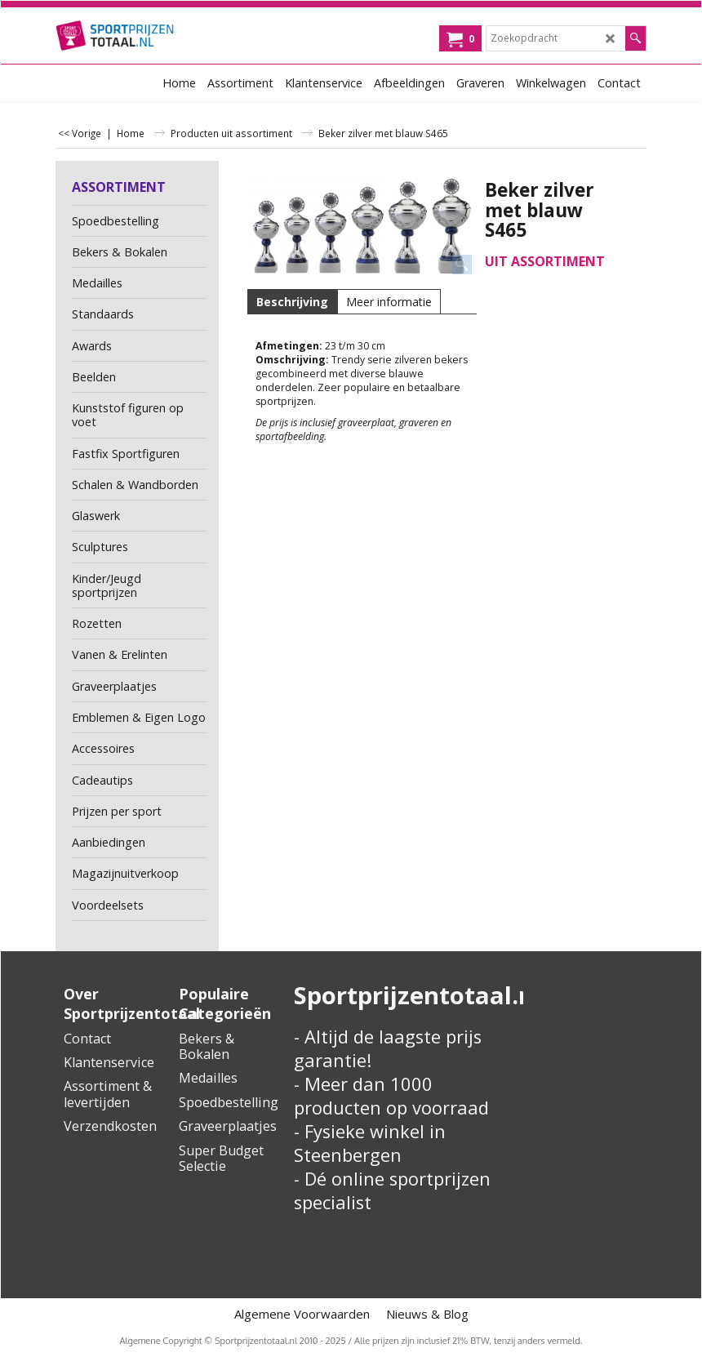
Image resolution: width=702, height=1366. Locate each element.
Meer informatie (389, 301)
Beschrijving (292, 301)
